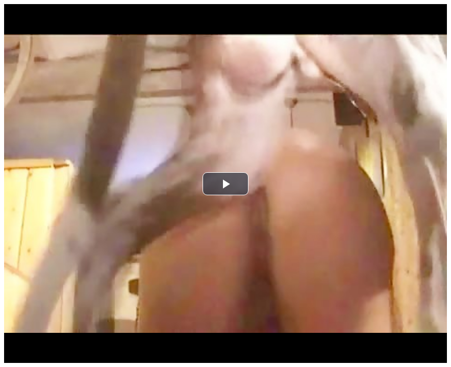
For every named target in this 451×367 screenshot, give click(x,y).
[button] (225, 183)
